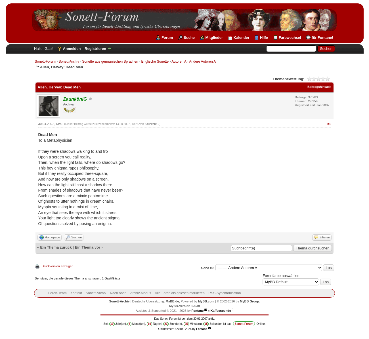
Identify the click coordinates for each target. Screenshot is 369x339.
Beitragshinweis (319, 86)
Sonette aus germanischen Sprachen (110, 61)
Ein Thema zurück (56, 247)
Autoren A (178, 61)
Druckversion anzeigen (58, 266)
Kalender (242, 37)
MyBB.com (206, 301)
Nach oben (118, 293)
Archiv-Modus (140, 293)
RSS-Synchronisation (224, 293)
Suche (189, 37)
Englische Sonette (155, 61)
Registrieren (95, 48)
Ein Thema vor (87, 247)
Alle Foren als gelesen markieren (180, 293)
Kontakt (76, 293)
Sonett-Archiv (69, 61)
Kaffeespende (221, 310)
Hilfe (264, 37)
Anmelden (72, 48)
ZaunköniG (152, 124)
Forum (167, 37)
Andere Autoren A (202, 61)
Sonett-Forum (45, 61)
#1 (329, 124)
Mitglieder (214, 37)
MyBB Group (249, 301)
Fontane (198, 310)
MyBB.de (172, 301)
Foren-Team (57, 293)
